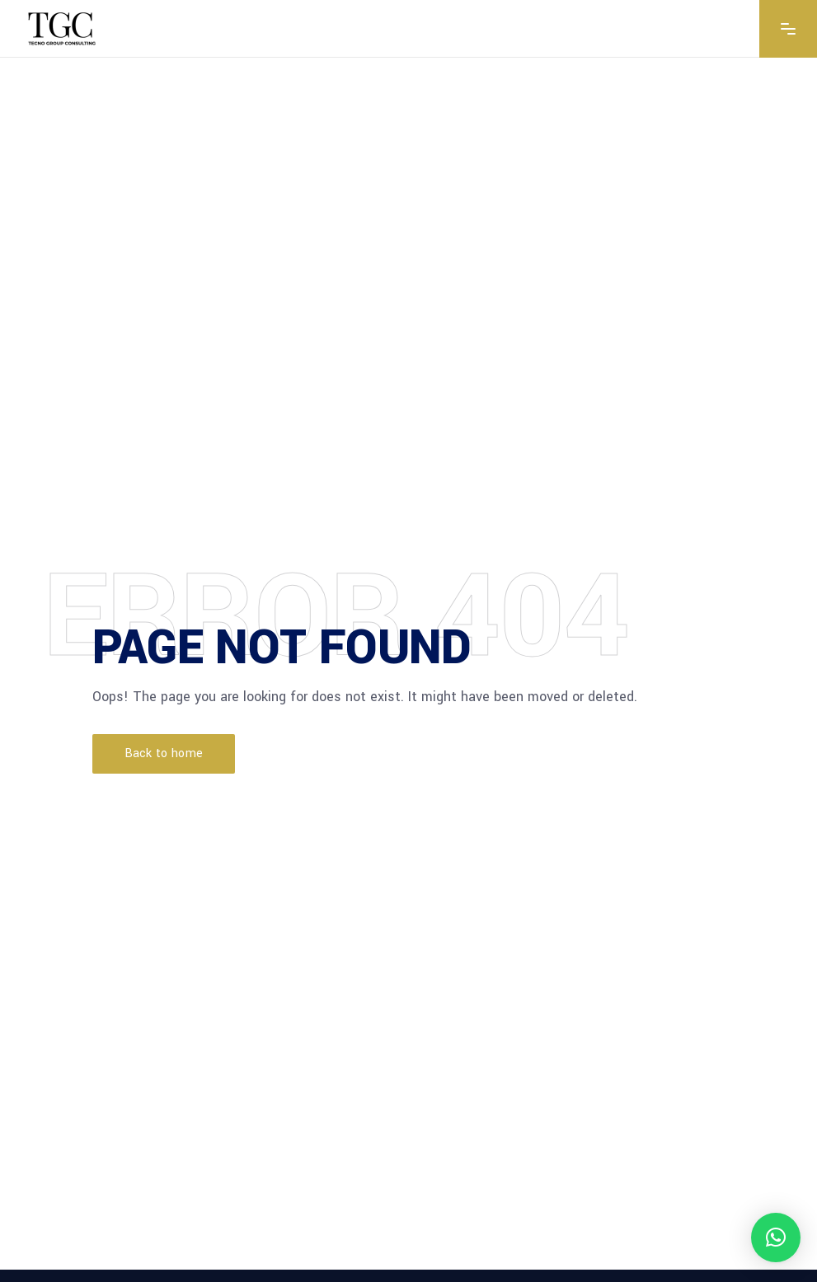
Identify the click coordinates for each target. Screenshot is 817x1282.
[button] (776, 1237)
